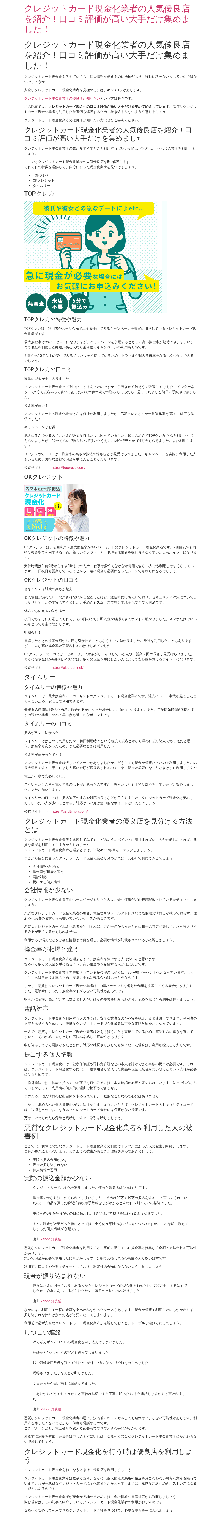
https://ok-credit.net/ (68, 668)
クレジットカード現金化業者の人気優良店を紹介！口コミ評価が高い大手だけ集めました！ (107, 18)
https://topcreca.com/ (69, 468)
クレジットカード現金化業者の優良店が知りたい (62, 98)
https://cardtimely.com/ (70, 811)
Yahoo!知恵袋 (51, 1239)
